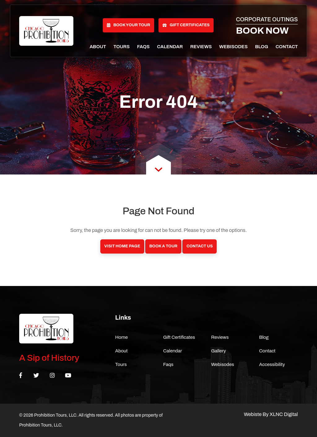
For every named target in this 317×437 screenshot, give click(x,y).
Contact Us (199, 246)
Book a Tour (163, 246)
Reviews (201, 46)
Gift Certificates (186, 25)
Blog (261, 46)
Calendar (170, 46)
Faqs (143, 46)
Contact (287, 46)
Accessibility (272, 364)
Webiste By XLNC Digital (271, 414)
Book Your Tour (128, 25)
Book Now (262, 30)
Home (121, 337)
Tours (122, 46)
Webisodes (233, 46)
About (97, 46)
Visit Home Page (122, 246)
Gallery (218, 350)
